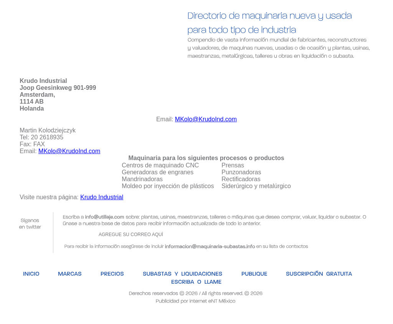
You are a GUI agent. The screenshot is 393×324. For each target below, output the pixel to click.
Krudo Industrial (101, 197)
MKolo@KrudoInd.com (206, 119)
